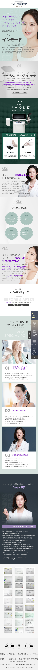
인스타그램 (19, 646)
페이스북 (25, 646)
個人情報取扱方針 (23, 654)
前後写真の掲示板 (18, 305)
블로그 (31, 646)
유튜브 (12, 646)
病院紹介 (3, 654)
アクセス (35, 654)
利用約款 (12, 654)
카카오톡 (6, 646)
